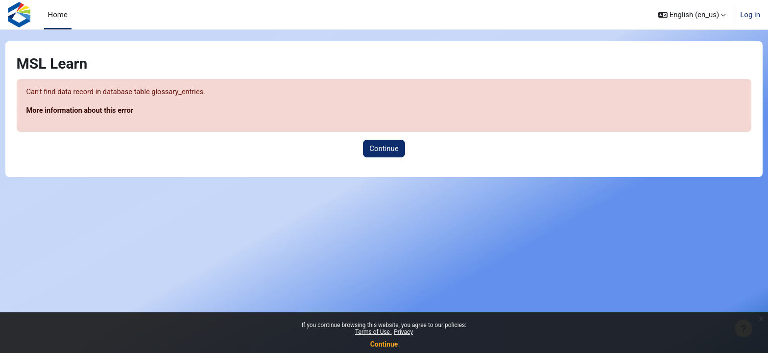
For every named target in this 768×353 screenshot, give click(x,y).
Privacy (403, 331)
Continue (384, 344)
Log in (750, 14)
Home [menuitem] (58, 14)
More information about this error (100, 111)
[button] (692, 14)
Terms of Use (373, 331)
